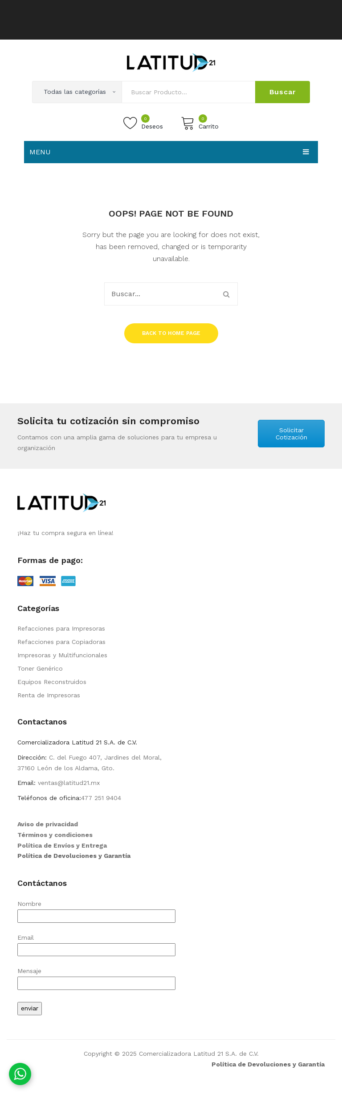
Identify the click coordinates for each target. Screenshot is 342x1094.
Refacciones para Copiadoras (61, 641)
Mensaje (96, 976)
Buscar (282, 92)
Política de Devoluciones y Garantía (73, 855)
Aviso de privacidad (47, 824)
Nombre (96, 909)
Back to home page (171, 333)
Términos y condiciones (55, 834)
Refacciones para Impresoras (61, 628)
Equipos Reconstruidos (51, 681)
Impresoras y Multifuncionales (62, 655)
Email (96, 943)
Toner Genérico (40, 668)
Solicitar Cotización (291, 433)
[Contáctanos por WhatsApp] (20, 1074)
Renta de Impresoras (48, 695)
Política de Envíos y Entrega (62, 845)
